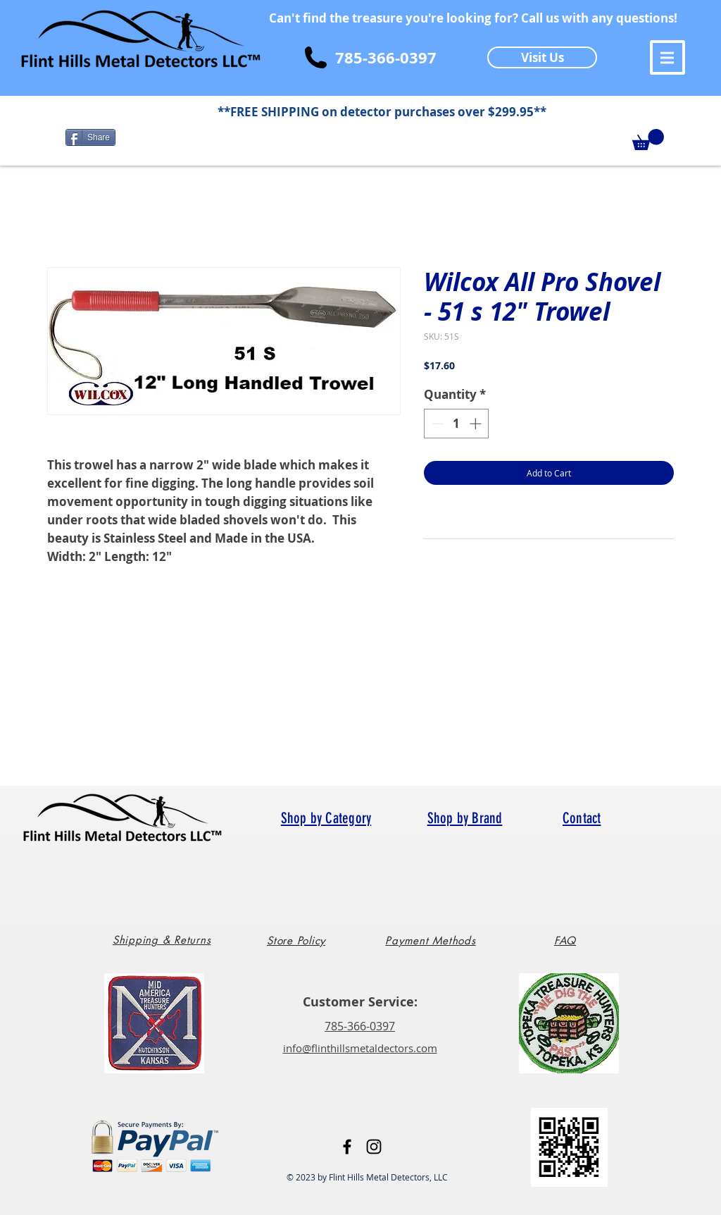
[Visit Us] (542, 57)
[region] (166, 945)
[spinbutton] (456, 423)
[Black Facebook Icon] (347, 1147)
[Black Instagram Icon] (374, 1147)
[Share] (90, 137)
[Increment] (476, 423)
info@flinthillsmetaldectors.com (360, 1048)
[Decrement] (436, 423)
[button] (667, 57)
